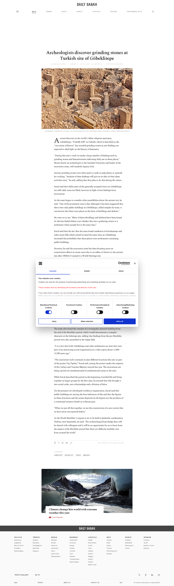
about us (67, 582)
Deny (54, 321)
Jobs (16, 582)
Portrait (97, 11)
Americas (54, 545)
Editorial (146, 548)
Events (80, 11)
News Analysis (18, 551)
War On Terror (19, 545)
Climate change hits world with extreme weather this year (73, 511)
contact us (95, 582)
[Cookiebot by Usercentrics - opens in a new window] (120, 263)
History (90, 559)
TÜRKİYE (36, 537)
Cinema (49, 11)
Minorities (36, 548)
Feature (90, 562)
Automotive (73, 540)
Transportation (74, 559)
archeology (69, 455)
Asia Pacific (54, 548)
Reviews (114, 11)
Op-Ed (146, 543)
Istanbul (35, 540)
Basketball (128, 543)
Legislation (17, 543)
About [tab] (121, 271)
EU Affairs (17, 548)
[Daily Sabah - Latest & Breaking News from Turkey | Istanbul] (87, 4)
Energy (72, 545)
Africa (53, 551)
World (54, 537)
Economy (73, 543)
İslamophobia (55, 556)
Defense (72, 556)
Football (127, 540)
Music (64, 11)
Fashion (90, 551)
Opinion (147, 537)
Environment (92, 543)
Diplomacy (17, 540)
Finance (72, 548)
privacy (40, 582)
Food (90, 548)
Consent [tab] (52, 271)
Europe (53, 543)
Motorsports (129, 545)
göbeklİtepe (58, 455)
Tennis (127, 548)
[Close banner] (135, 263)
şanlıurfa (86, 455)
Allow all (119, 321)
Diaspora (36, 551)
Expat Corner (92, 565)
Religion (90, 556)
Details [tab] (87, 271)
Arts (34, 11)
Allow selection (87, 321)
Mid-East (54, 540)
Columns (146, 540)
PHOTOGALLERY (57, 517)
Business (74, 537)
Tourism (72, 551)
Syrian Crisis (55, 554)
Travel (90, 545)
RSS (121, 582)
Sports (128, 537)
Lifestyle (92, 537)
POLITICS (18, 537)
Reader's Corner (149, 545)
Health (90, 540)
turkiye (78, 455)
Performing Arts (134, 11)
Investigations (37, 545)
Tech (71, 554)
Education (36, 543)
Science (90, 554)
